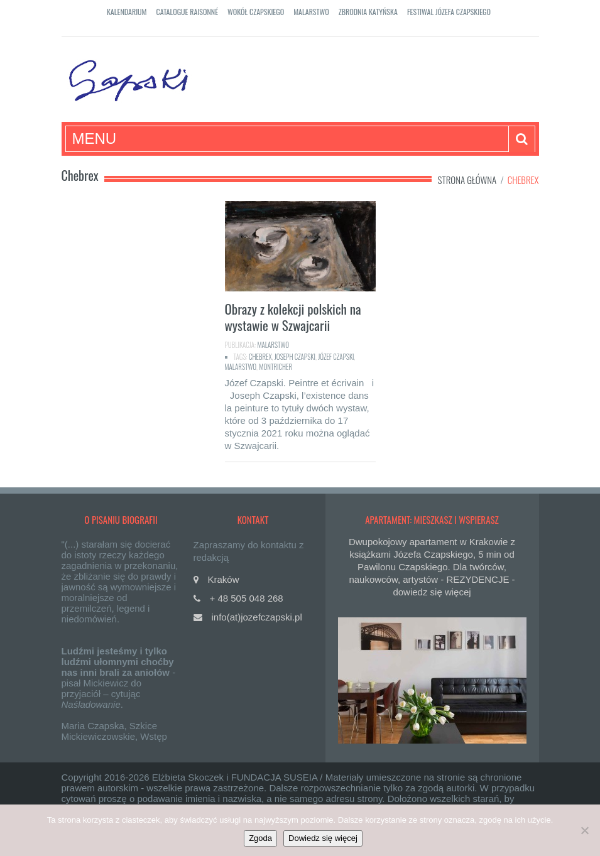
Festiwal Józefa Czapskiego (449, 11)
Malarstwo (311, 11)
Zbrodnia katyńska (368, 11)
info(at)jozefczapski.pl (257, 617)
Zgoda (260, 838)
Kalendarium (127, 11)
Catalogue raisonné (187, 11)
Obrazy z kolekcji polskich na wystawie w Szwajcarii (293, 317)
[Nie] (584, 830)
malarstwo (241, 367)
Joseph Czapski (295, 357)
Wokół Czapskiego (255, 11)
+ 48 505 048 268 (246, 598)
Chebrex (260, 357)
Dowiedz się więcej (322, 838)
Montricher (275, 367)
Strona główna (467, 180)
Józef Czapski (336, 357)
